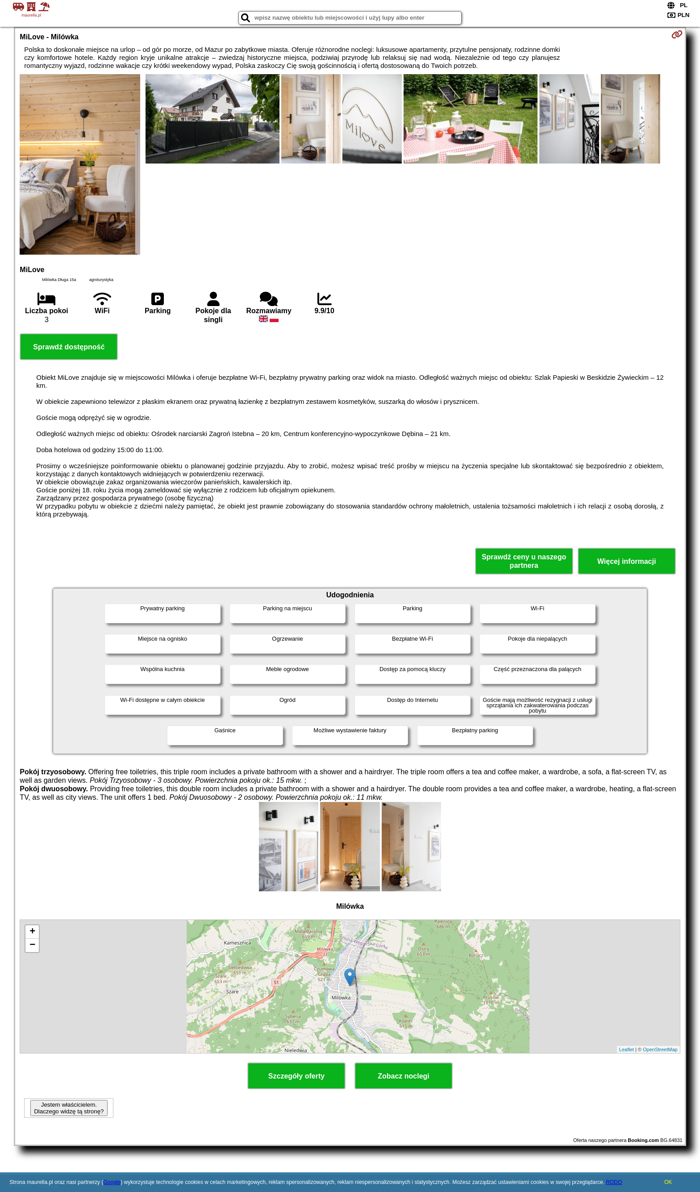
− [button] (32, 945)
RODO (614, 1182)
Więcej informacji (626, 561)
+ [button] (32, 932)
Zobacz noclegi (403, 1076)
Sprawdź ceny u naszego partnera (524, 561)
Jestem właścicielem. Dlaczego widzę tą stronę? (69, 1108)
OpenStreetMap (660, 1049)
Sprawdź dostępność (68, 347)
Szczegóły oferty (296, 1076)
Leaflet (626, 1049)
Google (112, 1182)
